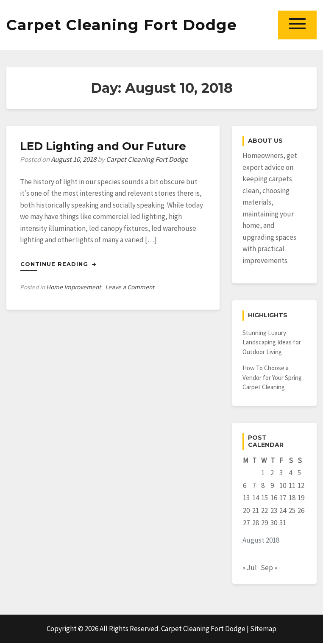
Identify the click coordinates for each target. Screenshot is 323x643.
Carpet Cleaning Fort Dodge (121, 25)
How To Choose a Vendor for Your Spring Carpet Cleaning (272, 377)
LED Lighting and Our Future (103, 146)
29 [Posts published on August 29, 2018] (264, 522)
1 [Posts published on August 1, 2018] (263, 472)
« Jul (249, 567)
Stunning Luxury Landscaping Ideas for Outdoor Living (271, 342)
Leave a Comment (129, 287)
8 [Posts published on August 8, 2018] (263, 485)
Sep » (269, 567)
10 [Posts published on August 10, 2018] (282, 485)
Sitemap (263, 628)
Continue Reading (58, 264)
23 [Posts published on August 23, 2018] (273, 510)
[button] (297, 25)
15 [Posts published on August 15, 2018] (264, 497)
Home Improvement (73, 287)
